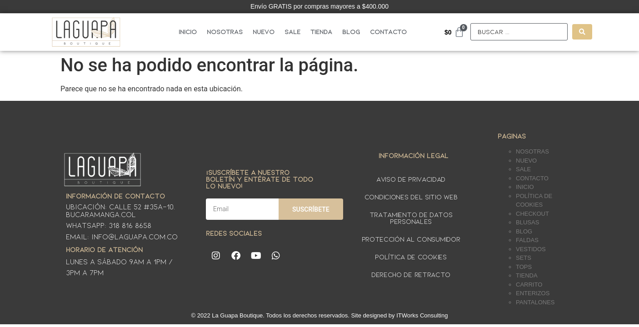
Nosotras (225, 31)
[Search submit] (582, 32)
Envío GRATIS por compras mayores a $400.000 (319, 6)
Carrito (529, 284)
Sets (523, 257)
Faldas (527, 240)
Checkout (532, 213)
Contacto (388, 31)
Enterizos (532, 293)
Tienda (321, 31)
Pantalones (535, 302)
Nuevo (264, 31)
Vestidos (531, 249)
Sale (292, 31)
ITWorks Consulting (422, 315)
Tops (524, 266)
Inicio (188, 31)
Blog (351, 31)
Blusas (527, 222)
